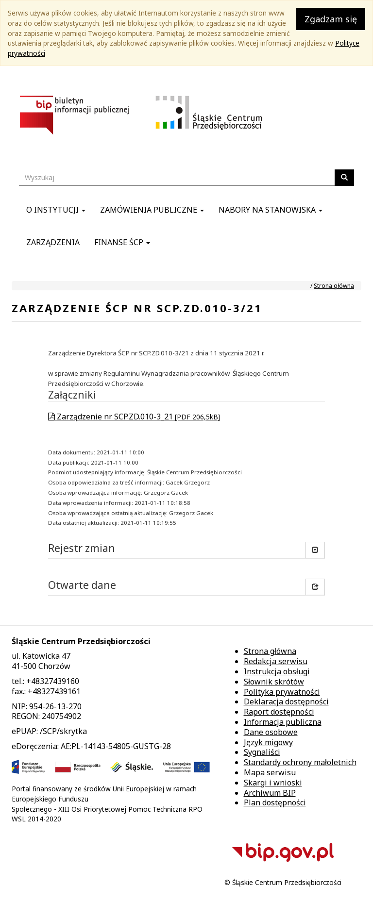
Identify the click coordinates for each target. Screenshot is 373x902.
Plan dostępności (275, 802)
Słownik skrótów (274, 681)
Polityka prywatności (282, 691)
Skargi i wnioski (273, 782)
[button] (315, 587)
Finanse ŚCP (122, 242)
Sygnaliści (262, 752)
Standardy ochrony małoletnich (300, 762)
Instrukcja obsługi (277, 671)
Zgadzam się (331, 19)
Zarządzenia (53, 242)
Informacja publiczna (283, 722)
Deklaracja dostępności (286, 701)
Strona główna (334, 286)
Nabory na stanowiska (270, 209)
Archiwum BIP (270, 792)
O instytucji (55, 209)
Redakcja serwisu (275, 661)
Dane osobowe (271, 732)
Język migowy (268, 742)
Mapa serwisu (270, 772)
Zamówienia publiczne (152, 209)
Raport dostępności (279, 711)
